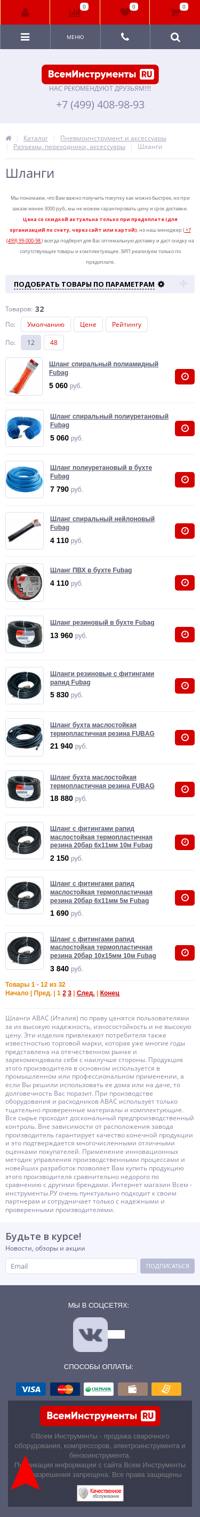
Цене (88, 324)
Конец (109, 993)
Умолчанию (46, 324)
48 (54, 342)
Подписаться (167, 1266)
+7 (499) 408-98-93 (100, 105)
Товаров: (19, 308)
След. (86, 993)
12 (31, 342)
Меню (75, 37)
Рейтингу (126, 324)
